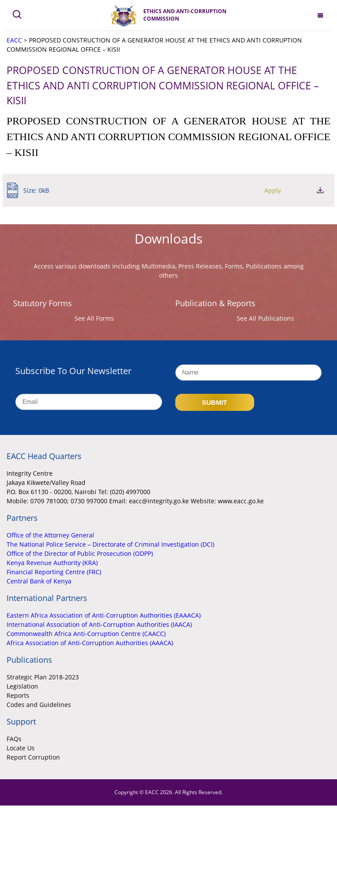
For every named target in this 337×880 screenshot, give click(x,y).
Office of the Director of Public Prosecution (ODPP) (80, 553)
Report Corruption (33, 757)
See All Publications (265, 318)
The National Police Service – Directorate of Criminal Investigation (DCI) (110, 544)
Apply (272, 190)
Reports (18, 695)
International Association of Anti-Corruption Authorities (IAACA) (99, 624)
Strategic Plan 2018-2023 (43, 677)
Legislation (22, 686)
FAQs (14, 739)
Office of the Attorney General (50, 535)
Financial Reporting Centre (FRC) (54, 572)
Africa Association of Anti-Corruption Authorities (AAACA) (90, 643)
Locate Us (21, 748)
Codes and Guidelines (39, 704)
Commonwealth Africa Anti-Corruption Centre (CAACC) (86, 633)
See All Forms (94, 318)
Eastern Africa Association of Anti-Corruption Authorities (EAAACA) (104, 615)
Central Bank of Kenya (39, 581)
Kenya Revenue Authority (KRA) (52, 562)
